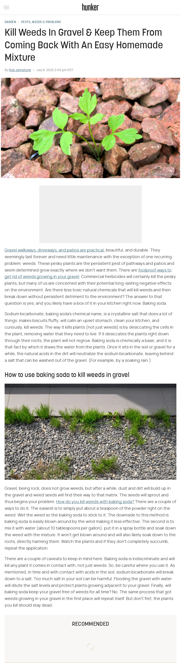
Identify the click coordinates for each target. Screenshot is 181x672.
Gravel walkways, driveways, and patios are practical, (55, 250)
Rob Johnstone (20, 70)
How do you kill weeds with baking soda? (95, 502)
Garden (10, 22)
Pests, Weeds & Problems (41, 22)
